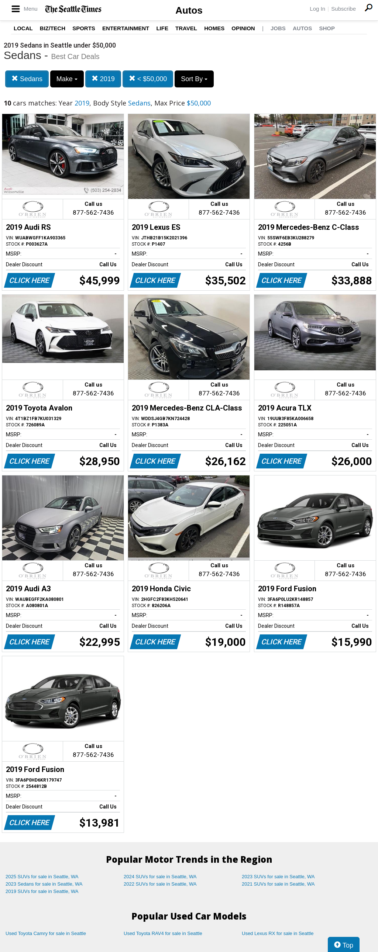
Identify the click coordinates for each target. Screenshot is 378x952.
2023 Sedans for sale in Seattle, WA (44, 884)
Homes (214, 28)
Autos (189, 10)
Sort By (194, 79)
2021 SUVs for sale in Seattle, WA (278, 884)
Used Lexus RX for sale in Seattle (277, 933)
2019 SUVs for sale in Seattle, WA (42, 891)
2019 (103, 79)
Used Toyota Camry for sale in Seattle (46, 933)
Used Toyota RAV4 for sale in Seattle (163, 933)
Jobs (278, 28)
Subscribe (343, 9)
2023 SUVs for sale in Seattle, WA (278, 876)
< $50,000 (148, 79)
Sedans (26, 79)
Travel (186, 28)
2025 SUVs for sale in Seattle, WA (42, 876)
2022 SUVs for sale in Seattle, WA (160, 884)
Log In (317, 9)
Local (23, 28)
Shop (327, 28)
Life (162, 28)
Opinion (243, 28)
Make (67, 79)
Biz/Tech (52, 28)
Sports (83, 28)
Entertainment (125, 28)
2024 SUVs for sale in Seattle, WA (160, 876)
